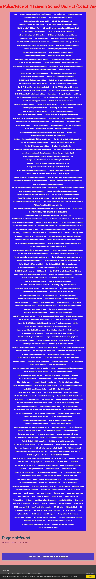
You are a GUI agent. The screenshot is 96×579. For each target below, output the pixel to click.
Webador (63, 556)
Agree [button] (90, 576)
